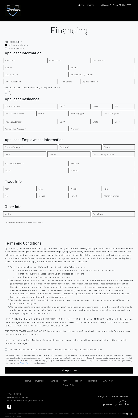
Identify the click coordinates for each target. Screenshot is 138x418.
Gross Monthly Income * (104, 154)
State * (96, 106)
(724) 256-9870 (86, 5)
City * (62, 106)
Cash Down (98, 214)
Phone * (8, 67)
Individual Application (18, 45)
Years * (8, 154)
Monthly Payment (112, 195)
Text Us (127, 414)
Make (40, 188)
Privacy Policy (25, 363)
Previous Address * (13, 121)
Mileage (41, 195)
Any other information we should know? (24, 222)
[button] (123, 16)
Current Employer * (14, 147)
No (9, 94)
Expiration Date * (90, 81)
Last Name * (99, 60)
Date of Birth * (11, 74)
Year (7, 188)
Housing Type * (78, 113)
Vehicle (8, 214)
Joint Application (16, 48)
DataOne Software (47, 413)
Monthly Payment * (113, 113)
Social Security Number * (83, 74)
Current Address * (13, 106)
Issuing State (66, 81)
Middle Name (55, 60)
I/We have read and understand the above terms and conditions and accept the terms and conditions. (55, 349)
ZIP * (117, 106)
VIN (6, 195)
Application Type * (13, 41)
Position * (64, 147)
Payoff (74, 195)
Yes (9, 91)
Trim (106, 188)
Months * (42, 113)
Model (74, 188)
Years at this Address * (15, 113)
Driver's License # (13, 81)
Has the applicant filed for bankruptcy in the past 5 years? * (32, 87)
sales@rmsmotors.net (17, 397)
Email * (74, 67)
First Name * (11, 60)
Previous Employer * (14, 163)
